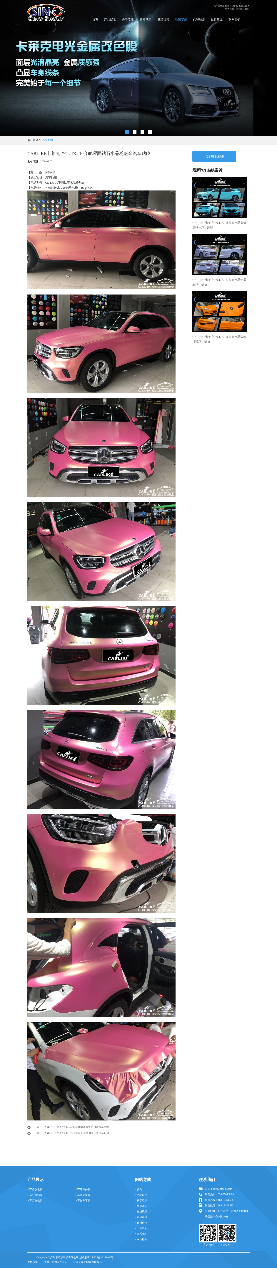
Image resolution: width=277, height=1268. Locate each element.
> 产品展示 (141, 1195)
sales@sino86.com (222, 1188)
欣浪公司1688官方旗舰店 (87, 1262)
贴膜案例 (181, 19)
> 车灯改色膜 (34, 1200)
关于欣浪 (128, 19)
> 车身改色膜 (34, 1189)
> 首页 (138, 1189)
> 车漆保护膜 (82, 1189)
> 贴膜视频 (141, 1211)
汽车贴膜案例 (214, 156)
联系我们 (234, 19)
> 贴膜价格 (141, 1222)
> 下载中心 (141, 1228)
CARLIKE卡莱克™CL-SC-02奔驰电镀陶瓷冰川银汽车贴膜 (76, 1127)
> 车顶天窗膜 (82, 1195)
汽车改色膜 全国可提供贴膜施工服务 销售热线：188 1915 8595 (231, 7)
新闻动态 (145, 19)
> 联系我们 (141, 1233)
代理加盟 (199, 19)
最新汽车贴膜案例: (207, 170)
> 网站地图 (141, 1239)
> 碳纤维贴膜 (34, 1195)
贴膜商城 (217, 19)
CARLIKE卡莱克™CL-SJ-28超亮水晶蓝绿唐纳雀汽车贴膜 (219, 225)
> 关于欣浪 (141, 1200)
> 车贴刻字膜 (82, 1200)
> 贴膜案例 (141, 1217)
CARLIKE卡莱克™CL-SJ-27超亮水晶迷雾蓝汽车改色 (219, 282)
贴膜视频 (163, 19)
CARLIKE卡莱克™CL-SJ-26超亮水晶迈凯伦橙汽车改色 (219, 339)
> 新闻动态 (141, 1206)
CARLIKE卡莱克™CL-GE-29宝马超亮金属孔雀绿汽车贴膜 (76, 1133)
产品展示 (110, 19)
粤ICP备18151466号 (102, 1257)
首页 (95, 19)
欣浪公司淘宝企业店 (55, 1262)
